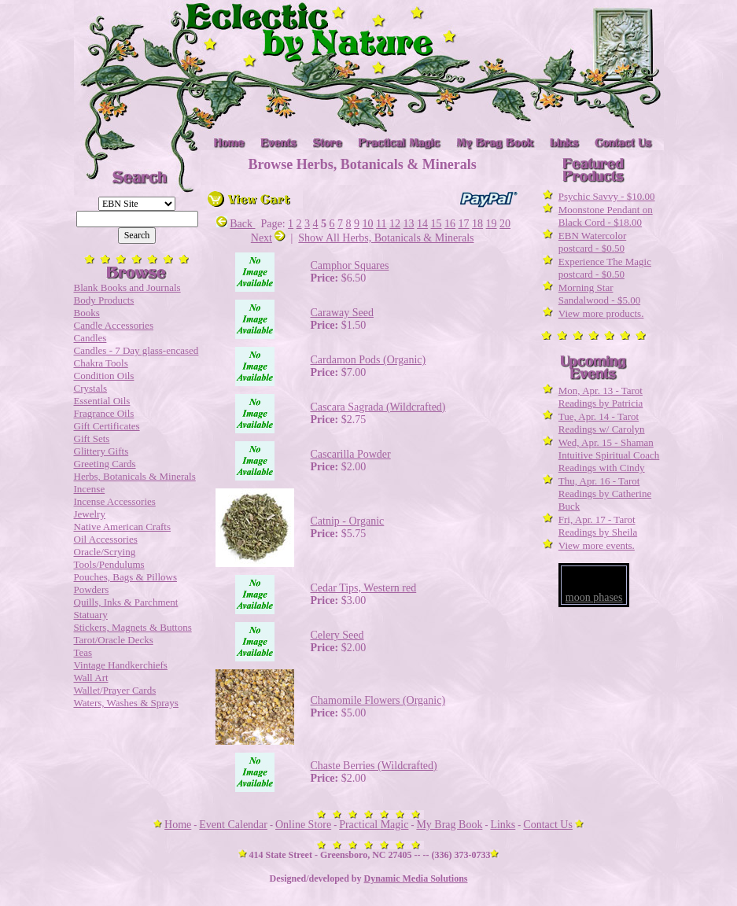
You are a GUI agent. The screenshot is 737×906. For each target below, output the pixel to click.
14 (422, 224)
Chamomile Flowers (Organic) (378, 700)
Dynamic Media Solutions (416, 878)
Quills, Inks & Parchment (126, 602)
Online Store (303, 824)
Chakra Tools (101, 363)
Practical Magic (373, 824)
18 (477, 224)
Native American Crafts (122, 526)
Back (235, 224)
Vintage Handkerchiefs (121, 665)
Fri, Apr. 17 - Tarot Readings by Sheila (597, 526)
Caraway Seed (342, 313)
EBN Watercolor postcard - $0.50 (592, 242)
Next (268, 238)
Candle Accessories (113, 325)
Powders (91, 589)
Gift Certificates (107, 426)
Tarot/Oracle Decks (113, 640)
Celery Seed (337, 635)
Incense (89, 489)
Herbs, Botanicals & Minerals (135, 476)
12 (394, 224)
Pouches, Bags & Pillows (125, 577)
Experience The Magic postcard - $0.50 (604, 268)
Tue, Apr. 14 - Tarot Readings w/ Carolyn (601, 423)
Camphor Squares (350, 265)
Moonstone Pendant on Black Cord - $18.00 (605, 216)
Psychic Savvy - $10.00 (606, 196)
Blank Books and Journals (127, 287)
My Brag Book (449, 824)
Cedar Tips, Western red (364, 588)
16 (449, 224)
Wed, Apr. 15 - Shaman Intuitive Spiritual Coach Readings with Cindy (609, 454)
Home (177, 824)
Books (87, 313)
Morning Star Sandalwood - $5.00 (599, 294)
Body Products (104, 300)
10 (368, 224)
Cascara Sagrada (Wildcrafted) (378, 407)
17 (464, 224)
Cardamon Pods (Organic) (368, 360)
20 (504, 224)
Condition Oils (104, 375)
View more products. (601, 313)
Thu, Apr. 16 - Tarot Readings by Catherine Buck (604, 493)
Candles (90, 338)
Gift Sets (92, 438)
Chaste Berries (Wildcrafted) (374, 766)
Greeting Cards (105, 464)
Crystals (91, 388)
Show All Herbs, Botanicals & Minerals (386, 238)
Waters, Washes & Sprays (126, 703)
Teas (83, 652)
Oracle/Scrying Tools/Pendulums (109, 558)
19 (491, 224)
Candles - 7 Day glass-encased (136, 350)
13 (409, 224)
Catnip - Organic (348, 521)
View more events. (596, 545)
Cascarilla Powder (351, 454)
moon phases (594, 597)
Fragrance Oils (104, 413)
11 (381, 224)
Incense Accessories (115, 501)
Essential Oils (102, 401)
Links (502, 824)
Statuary (91, 615)
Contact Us (548, 824)
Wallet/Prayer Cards (115, 690)
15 (436, 224)
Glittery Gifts (101, 451)
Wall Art (91, 677)
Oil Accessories (106, 539)
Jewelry (89, 514)
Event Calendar (233, 824)
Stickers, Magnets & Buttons (133, 627)
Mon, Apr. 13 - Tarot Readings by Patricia (600, 397)
